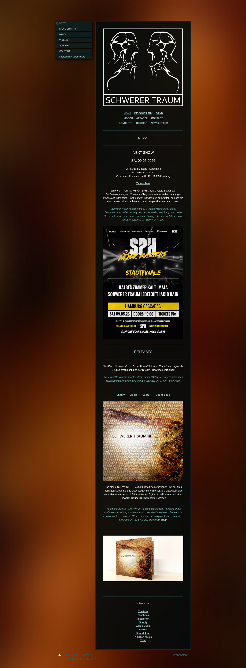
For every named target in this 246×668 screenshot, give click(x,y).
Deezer (146, 394)
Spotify (121, 394)
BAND (159, 113)
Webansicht (180, 654)
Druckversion (68, 654)
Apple (133, 394)
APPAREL (142, 118)
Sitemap (86, 654)
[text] (143, 214)
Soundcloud (163, 394)
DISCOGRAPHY (143, 113)
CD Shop (144, 498)
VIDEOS (128, 118)
